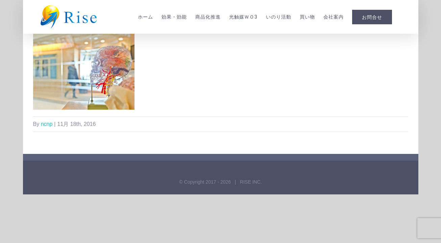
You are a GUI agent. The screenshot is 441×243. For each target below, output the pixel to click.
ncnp (47, 124)
